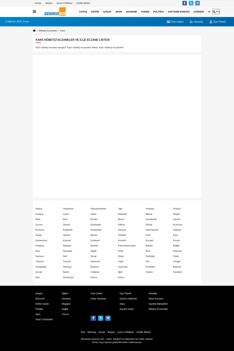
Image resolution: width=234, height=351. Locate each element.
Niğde (93, 251)
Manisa (94, 245)
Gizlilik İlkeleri (83, 3)
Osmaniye (68, 277)
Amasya (150, 208)
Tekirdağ (150, 256)
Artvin (66, 214)
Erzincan (177, 224)
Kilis (37, 277)
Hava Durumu (156, 298)
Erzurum (39, 230)
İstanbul (122, 235)
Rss (83, 332)
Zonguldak (40, 266)
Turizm (145, 11)
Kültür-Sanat (42, 304)
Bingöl (176, 214)
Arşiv (122, 304)
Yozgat (176, 261)
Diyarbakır (95, 224)
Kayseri (67, 240)
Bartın (66, 272)
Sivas (121, 256)
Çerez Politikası (64, 3)
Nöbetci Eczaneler (158, 309)
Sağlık (107, 11)
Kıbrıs (121, 277)
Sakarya (177, 251)
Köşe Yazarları (98, 298)
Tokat (176, 256)
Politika (158, 11)
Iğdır (120, 272)
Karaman (123, 266)
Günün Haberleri (128, 298)
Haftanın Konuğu (179, 11)
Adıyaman (68, 208)
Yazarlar (196, 21)
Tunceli (66, 261)
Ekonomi (131, 11)
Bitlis (37, 219)
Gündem (199, 11)
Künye (38, 3)
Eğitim (95, 11)
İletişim (48, 3)
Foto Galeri (175, 21)
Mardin (149, 245)
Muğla (176, 245)
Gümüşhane (152, 230)
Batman (177, 266)
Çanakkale (151, 219)
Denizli (66, 224)
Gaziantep (95, 230)
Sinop (93, 256)
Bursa (121, 219)
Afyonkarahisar (98, 208)
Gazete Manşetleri (158, 304)
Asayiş (83, 11)
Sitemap (91, 332)
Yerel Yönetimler (44, 319)
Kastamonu (41, 240)
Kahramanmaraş (127, 245)
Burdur (94, 219)
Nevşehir (67, 251)
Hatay (38, 235)
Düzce (93, 277)
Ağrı (120, 208)
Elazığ (149, 224)
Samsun (39, 256)
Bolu (65, 219)
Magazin (66, 304)
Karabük (177, 272)
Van (148, 261)
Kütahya (39, 245)
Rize (148, 251)
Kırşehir (122, 240)
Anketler (153, 293)
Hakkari (177, 230)
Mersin (94, 235)
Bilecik (149, 214)
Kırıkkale (150, 266)
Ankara (177, 208)
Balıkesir (122, 214)
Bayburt (94, 266)
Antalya (39, 214)
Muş (37, 251)
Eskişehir (68, 230)
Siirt (65, 256)
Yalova (149, 272)
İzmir (148, 235)
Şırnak (38, 272)
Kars (175, 235)
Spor (119, 11)
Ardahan (94, 272)
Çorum (39, 224)
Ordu (120, 251)
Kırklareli (95, 240)
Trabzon (39, 261)
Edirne (121, 224)
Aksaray (67, 266)
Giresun (122, 230)
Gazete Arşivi (127, 309)
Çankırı (177, 219)
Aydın (93, 214)
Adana (38, 208)
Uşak (120, 261)
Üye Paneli (217, 21)
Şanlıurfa (95, 261)
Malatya (67, 245)
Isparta (66, 235)
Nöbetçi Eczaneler (48, 30)
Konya (176, 240)
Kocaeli (149, 240)
